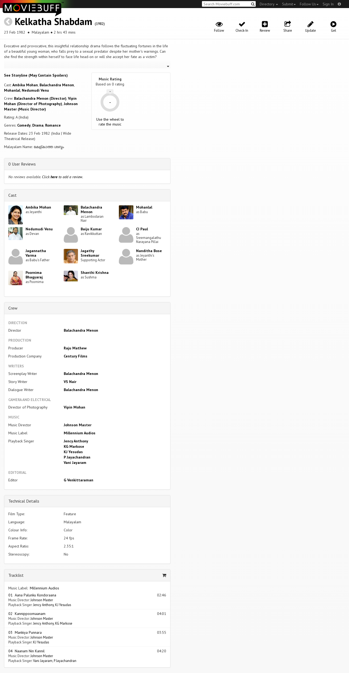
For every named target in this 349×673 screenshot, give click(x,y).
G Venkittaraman (78, 480)
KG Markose (74, 446)
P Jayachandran (77, 457)
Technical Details (23, 501)
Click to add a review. (62, 176)
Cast (12, 195)
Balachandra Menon (57, 85)
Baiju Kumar (91, 229)
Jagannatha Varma (36, 253)
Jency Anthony (76, 441)
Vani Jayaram (75, 462)
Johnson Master (77, 425)
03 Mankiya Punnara (25, 632)
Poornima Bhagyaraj (34, 275)
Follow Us (309, 4)
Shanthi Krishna (95, 272)
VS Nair (70, 381)
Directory (269, 4)
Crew (12, 308)
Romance (53, 125)
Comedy (24, 125)
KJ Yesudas (73, 451)
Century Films (75, 356)
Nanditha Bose (149, 250)
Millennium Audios (79, 433)
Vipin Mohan (74, 407)
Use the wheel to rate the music (110, 122)
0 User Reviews (22, 164)
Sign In (328, 4)
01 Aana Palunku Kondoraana (32, 595)
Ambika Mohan (25, 85)
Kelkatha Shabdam (53, 21)
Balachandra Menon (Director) (40, 98)
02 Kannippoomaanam (26, 613)
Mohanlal (12, 90)
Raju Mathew (75, 348)
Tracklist (16, 575)
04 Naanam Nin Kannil (26, 651)
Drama (38, 125)
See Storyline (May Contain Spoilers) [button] (36, 75)
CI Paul (142, 229)
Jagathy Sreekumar (90, 253)
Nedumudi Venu (35, 90)
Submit (289, 4)
